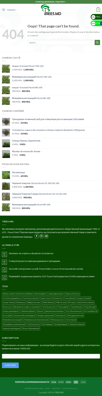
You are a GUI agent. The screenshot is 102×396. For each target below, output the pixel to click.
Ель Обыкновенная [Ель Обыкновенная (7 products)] (73, 311)
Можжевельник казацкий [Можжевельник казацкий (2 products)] (12, 320)
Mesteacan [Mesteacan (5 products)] (21, 302)
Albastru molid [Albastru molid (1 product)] (8, 294)
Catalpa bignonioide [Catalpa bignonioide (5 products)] (55, 294)
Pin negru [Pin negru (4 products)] (72, 302)
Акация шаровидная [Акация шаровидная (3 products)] (11, 311)
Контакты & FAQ (69, 388)
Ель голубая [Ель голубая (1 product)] (7, 315)
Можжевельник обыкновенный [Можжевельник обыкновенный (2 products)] (36, 320)
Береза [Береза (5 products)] (40, 311)
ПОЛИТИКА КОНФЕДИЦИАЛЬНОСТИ (32, 382)
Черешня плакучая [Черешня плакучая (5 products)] (77, 324)
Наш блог (56, 388)
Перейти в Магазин (34, 388)
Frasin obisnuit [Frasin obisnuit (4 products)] (69, 298)
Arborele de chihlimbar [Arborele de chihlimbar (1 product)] (24, 294)
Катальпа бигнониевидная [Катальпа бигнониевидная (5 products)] (25, 315)
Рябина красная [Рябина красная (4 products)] (56, 320)
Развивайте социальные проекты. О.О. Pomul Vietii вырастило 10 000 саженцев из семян (52, 276)
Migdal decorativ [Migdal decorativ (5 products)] (34, 302)
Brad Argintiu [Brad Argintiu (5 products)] (40, 294)
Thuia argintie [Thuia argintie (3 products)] (63, 307)
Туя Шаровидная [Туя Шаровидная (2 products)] (60, 324)
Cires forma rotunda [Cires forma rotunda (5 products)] (30, 298)
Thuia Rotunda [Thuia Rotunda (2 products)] (76, 307)
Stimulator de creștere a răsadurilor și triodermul (31, 253)
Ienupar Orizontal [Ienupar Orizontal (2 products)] (83, 298)
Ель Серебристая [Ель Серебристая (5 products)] (90, 311)
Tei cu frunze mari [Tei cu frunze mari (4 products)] (49, 307)
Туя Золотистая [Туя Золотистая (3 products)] (34, 324)
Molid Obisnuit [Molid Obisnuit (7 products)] (48, 302)
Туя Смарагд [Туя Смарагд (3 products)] (47, 324)
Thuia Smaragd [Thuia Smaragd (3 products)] (89, 307)
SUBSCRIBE (10, 365)
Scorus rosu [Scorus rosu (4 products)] (7, 307)
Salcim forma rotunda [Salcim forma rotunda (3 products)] (86, 302)
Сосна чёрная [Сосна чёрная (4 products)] (70, 320)
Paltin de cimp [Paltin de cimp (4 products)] (61, 302)
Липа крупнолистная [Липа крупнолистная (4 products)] (75, 315)
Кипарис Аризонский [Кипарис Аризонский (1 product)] (45, 315)
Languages (12, 9)
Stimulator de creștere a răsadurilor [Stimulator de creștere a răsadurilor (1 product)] (27, 307)
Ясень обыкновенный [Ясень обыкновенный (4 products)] (30, 328)
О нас (47, 388)
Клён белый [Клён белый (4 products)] (60, 315)
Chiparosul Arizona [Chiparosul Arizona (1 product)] (72, 294)
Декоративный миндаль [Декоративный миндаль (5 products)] (54, 311)
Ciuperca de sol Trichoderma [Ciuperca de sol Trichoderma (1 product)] (51, 298)
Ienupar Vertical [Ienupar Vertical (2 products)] (9, 302)
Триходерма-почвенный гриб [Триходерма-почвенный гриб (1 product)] (14, 324)
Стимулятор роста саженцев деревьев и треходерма (34, 261)
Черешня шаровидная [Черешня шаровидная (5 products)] (11, 328)
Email (4, 352)
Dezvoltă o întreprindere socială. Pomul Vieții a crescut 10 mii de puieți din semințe (46, 268)
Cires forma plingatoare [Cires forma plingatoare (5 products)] (11, 298)
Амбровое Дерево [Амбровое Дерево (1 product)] (28, 311)
